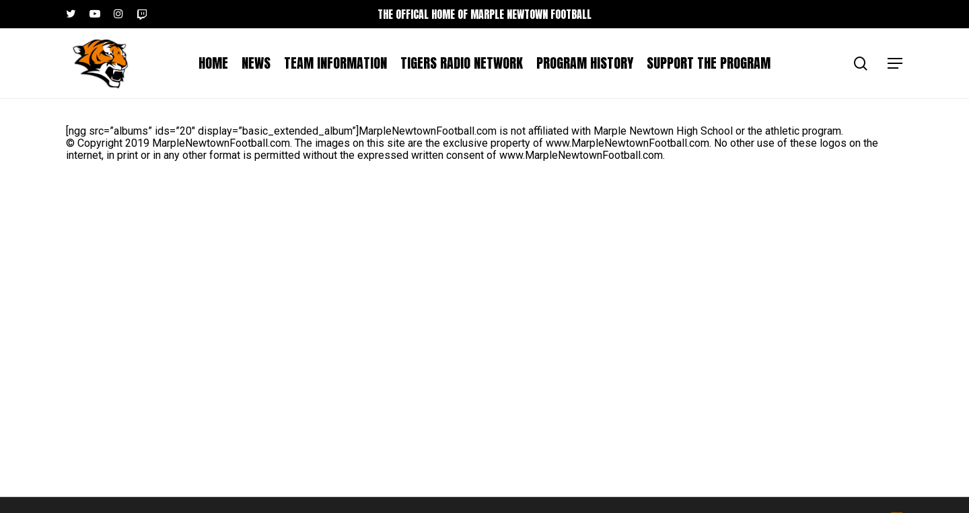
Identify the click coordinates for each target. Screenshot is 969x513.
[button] (896, 64)
